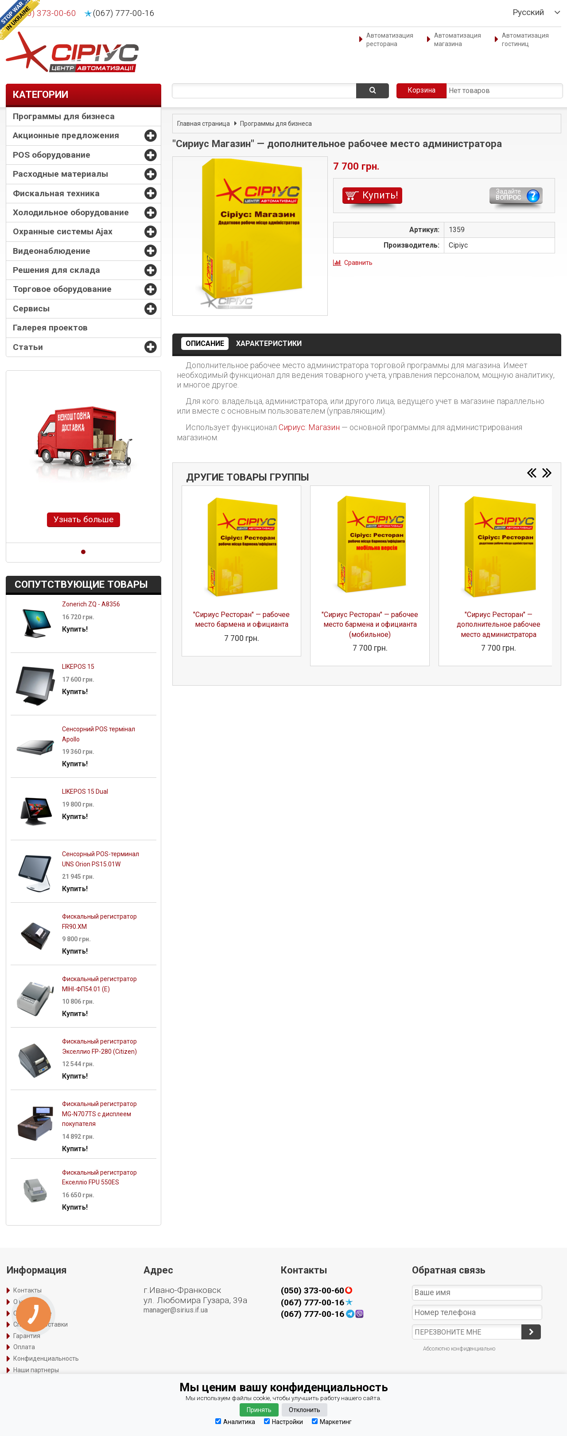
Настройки (283, 1421)
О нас (21, 1301)
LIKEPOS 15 (78, 666)
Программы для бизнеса (64, 116)
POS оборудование (51, 155)
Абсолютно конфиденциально (459, 1349)
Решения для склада (56, 270)
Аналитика (235, 1421)
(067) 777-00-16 (124, 13)
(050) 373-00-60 (45, 13)
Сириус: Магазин (309, 427)
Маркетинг (332, 1421)
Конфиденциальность (46, 1358)
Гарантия (26, 1335)
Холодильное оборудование (71, 212)
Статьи (28, 347)
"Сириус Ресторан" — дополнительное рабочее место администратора (498, 624)
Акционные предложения (66, 135)
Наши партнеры (36, 1370)
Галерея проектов (50, 327)
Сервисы (31, 308)
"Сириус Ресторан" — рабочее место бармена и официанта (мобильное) (370, 624)
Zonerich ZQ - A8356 (91, 604)
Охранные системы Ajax (63, 231)
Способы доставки (40, 1324)
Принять (259, 1409)
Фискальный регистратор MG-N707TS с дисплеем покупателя (99, 1113)
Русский (528, 12)
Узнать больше (83, 519)
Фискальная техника (56, 193)
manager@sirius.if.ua (176, 1310)
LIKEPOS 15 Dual (85, 791)
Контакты (27, 1290)
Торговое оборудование (62, 289)
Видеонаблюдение (51, 251)
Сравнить (358, 262)
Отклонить (304, 1409)
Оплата (24, 1347)
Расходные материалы (60, 174)
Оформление (32, 1313)
